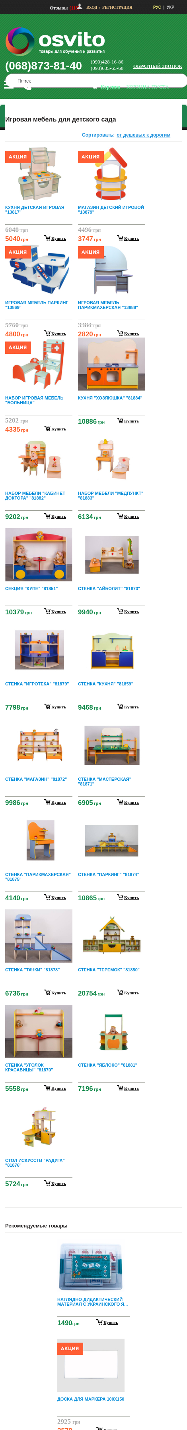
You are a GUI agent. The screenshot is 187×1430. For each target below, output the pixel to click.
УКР (170, 7)
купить (58, 238)
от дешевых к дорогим (143, 135)
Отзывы (59, 8)
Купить (110, 1322)
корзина (110, 87)
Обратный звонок (157, 66)
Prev (92, 1245)
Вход (91, 7)
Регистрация (117, 7)
